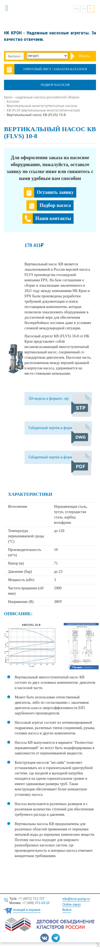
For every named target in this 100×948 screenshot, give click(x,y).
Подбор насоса (55, 205)
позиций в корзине (27, 910)
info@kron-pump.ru (76, 899)
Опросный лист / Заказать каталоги (55, 69)
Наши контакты (53, 218)
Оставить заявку (55, 192)
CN (84, 8)
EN (77, 8)
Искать (84, 56)
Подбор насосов (55, 85)
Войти (66, 910)
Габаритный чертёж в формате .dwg (57, 428)
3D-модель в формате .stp (49, 399)
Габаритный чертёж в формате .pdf (56, 457)
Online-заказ (71, 904)
